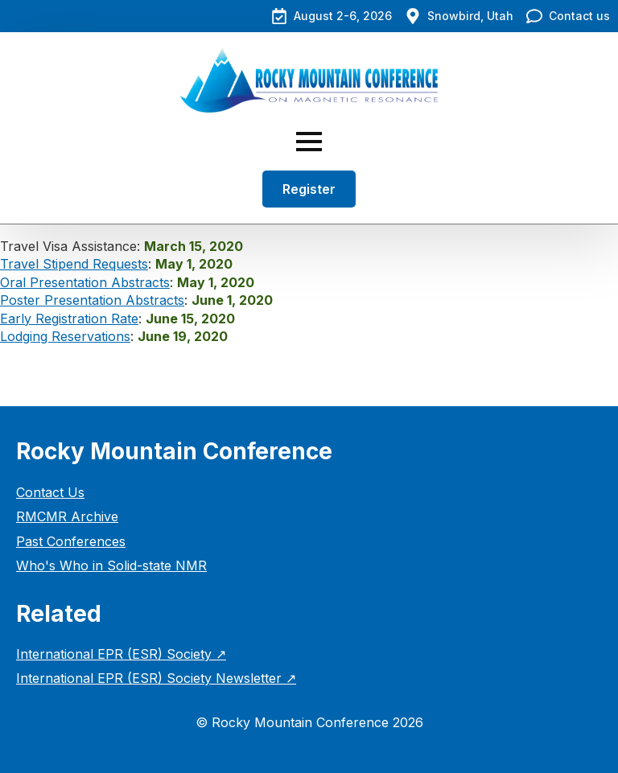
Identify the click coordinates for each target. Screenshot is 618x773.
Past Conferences (71, 541)
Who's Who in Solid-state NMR (111, 565)
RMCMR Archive (67, 516)
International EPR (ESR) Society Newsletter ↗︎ (156, 678)
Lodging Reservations (65, 336)
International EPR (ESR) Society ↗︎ (121, 654)
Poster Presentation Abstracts (92, 300)
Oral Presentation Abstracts (85, 282)
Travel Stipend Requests (74, 264)
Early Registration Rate (69, 318)
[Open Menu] (309, 141)
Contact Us (50, 492)
